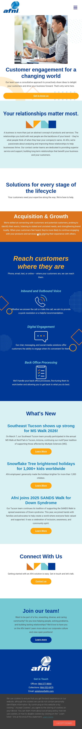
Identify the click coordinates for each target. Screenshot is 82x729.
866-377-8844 (44, 684)
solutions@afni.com (44, 691)
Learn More (41, 451)
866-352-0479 (46, 687)
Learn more (41, 639)
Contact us (40, 581)
